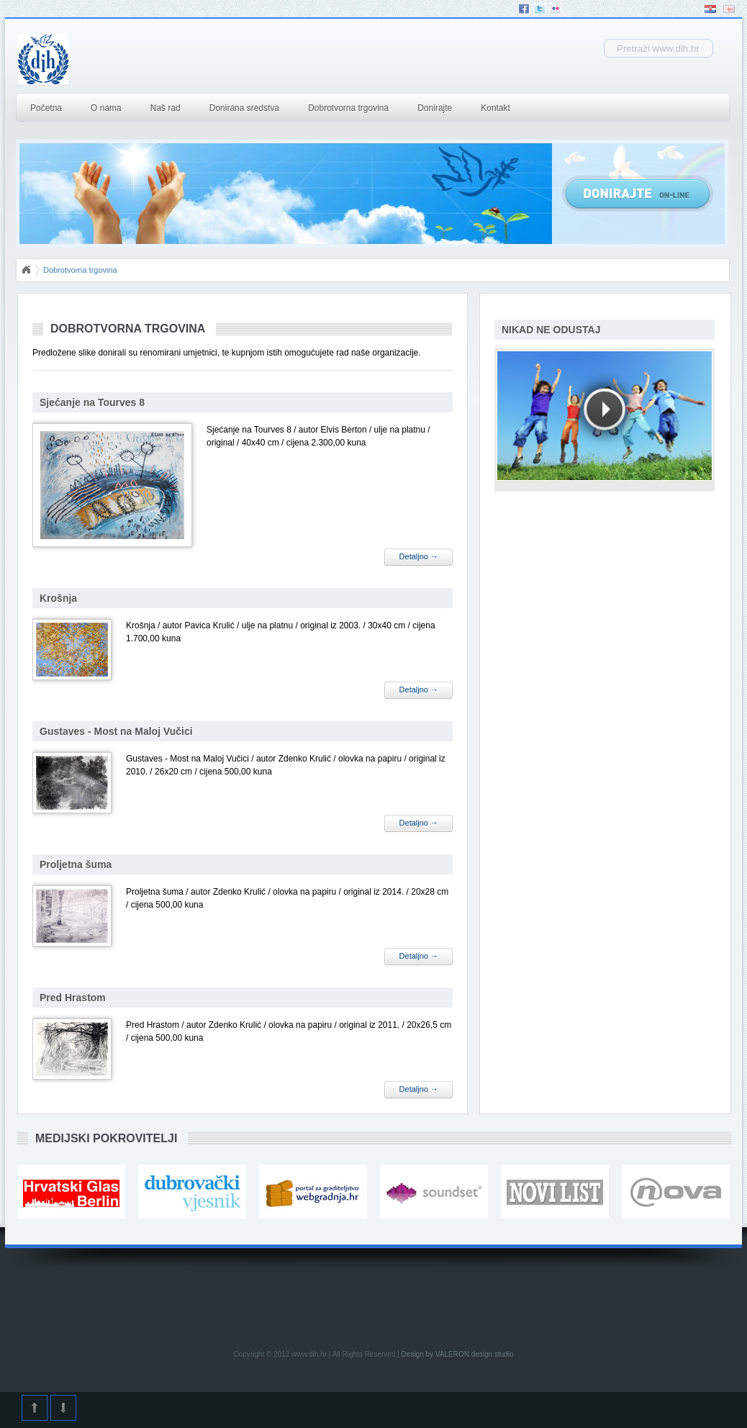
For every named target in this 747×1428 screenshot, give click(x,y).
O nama (106, 108)
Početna (46, 108)
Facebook (524, 8)
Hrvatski (710, 9)
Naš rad (165, 108)
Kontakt (495, 108)
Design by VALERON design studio (458, 1354)
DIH (155, 59)
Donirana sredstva (244, 108)
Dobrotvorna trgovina (348, 108)
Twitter (539, 8)
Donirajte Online (637, 194)
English (729, 9)
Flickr (555, 8)
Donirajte (434, 108)
